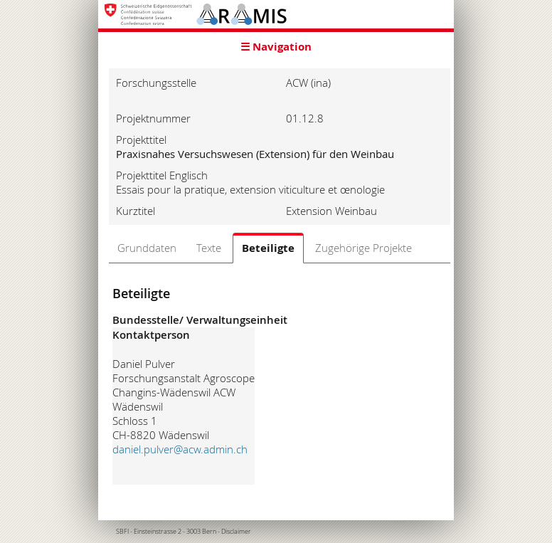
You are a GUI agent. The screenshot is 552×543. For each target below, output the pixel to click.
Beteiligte (268, 248)
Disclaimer (236, 531)
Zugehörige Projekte (363, 248)
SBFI (122, 531)
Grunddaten (146, 248)
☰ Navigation (276, 46)
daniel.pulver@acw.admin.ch (180, 449)
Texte (208, 248)
